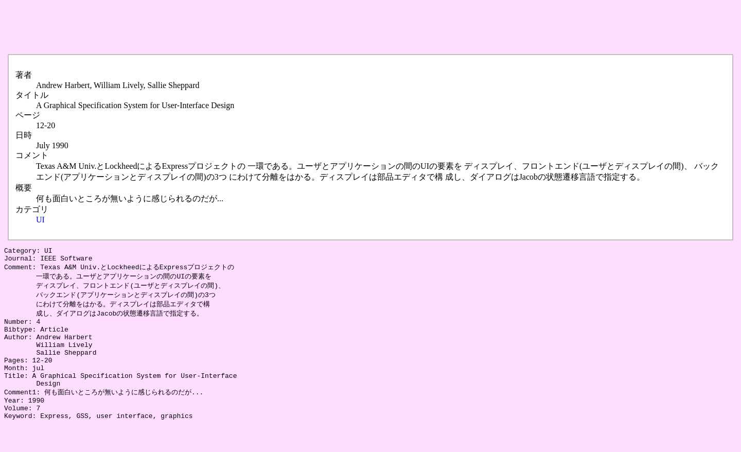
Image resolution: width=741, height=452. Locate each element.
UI (40, 219)
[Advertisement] (191, 27)
